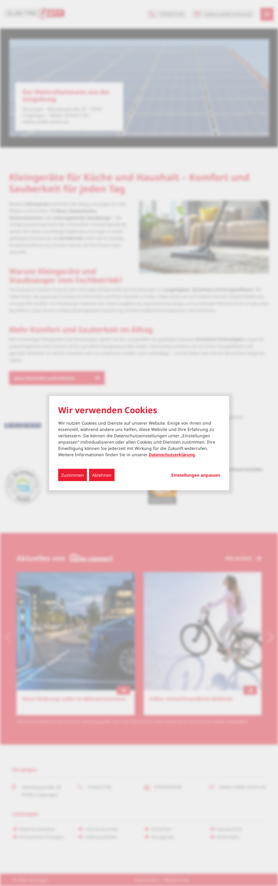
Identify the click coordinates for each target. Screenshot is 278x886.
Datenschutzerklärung (172, 454)
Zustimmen (72, 475)
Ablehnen (102, 475)
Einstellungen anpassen (195, 475)
